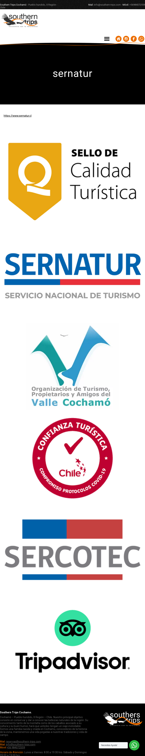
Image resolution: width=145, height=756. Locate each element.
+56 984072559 (16, 747)
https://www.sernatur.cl (17, 115)
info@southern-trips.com (20, 744)
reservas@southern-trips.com (23, 741)
